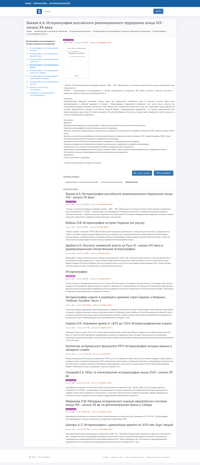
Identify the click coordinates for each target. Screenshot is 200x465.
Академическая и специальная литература (50, 31)
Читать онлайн (142, 173)
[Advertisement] (132, 63)
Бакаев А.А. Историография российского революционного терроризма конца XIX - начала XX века (119, 195)
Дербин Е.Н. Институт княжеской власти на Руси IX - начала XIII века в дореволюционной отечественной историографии (114, 247)
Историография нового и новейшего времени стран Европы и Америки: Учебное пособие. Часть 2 (115, 299)
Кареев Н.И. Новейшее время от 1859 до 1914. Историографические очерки (119, 323)
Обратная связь (40, 3)
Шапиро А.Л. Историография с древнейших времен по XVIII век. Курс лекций (119, 425)
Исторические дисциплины (80, 31)
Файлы (28, 3)
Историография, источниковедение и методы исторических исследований (121, 31)
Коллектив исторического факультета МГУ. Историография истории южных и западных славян (119, 348)
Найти (158, 11)
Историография (76, 272)
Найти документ (163, 173)
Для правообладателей (59, 3)
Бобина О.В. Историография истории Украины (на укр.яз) (105, 223)
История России (132, 182)
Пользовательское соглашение (158, 457)
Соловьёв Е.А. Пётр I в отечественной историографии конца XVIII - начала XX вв (119, 374)
